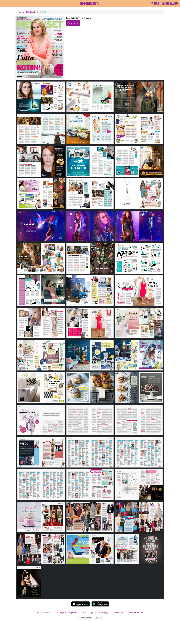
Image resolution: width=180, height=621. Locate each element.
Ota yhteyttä (60, 612)
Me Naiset (30, 12)
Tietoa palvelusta (44, 612)
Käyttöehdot (74, 612)
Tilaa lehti (73, 23)
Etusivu (20, 12)
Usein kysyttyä (89, 612)
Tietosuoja (103, 612)
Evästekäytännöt (118, 612)
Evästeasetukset (136, 612)
